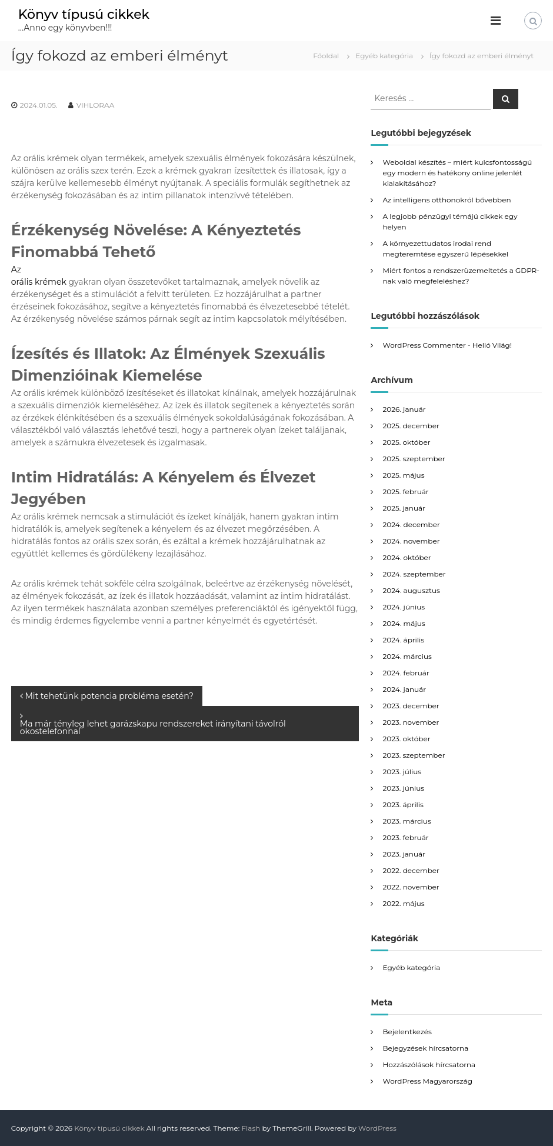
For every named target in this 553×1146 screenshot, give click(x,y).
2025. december (410, 425)
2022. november (410, 886)
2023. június (403, 788)
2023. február (405, 837)
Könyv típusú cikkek (83, 14)
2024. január (404, 689)
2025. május (403, 475)
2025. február (405, 491)
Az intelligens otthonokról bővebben (446, 199)
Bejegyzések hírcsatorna (425, 1048)
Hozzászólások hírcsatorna (428, 1064)
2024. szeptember (413, 573)
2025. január (403, 508)
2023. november (410, 722)
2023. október (406, 738)
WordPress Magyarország (427, 1081)
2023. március (406, 821)
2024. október (406, 557)
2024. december (410, 524)
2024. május (403, 623)
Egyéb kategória (384, 55)
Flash (251, 1128)
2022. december (410, 870)
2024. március (406, 656)
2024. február (405, 672)
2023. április (402, 804)
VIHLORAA (95, 105)
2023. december (410, 705)
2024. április (403, 639)
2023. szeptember (413, 755)
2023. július (401, 771)
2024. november (410, 541)
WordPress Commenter (423, 345)
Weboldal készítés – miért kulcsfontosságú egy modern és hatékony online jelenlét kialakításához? (457, 173)
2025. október (406, 442)
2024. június (403, 606)
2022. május (403, 903)
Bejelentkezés (406, 1031)
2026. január (403, 409)
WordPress (377, 1128)
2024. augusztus (410, 590)
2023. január (403, 853)
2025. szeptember (413, 458)
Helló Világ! (492, 345)
